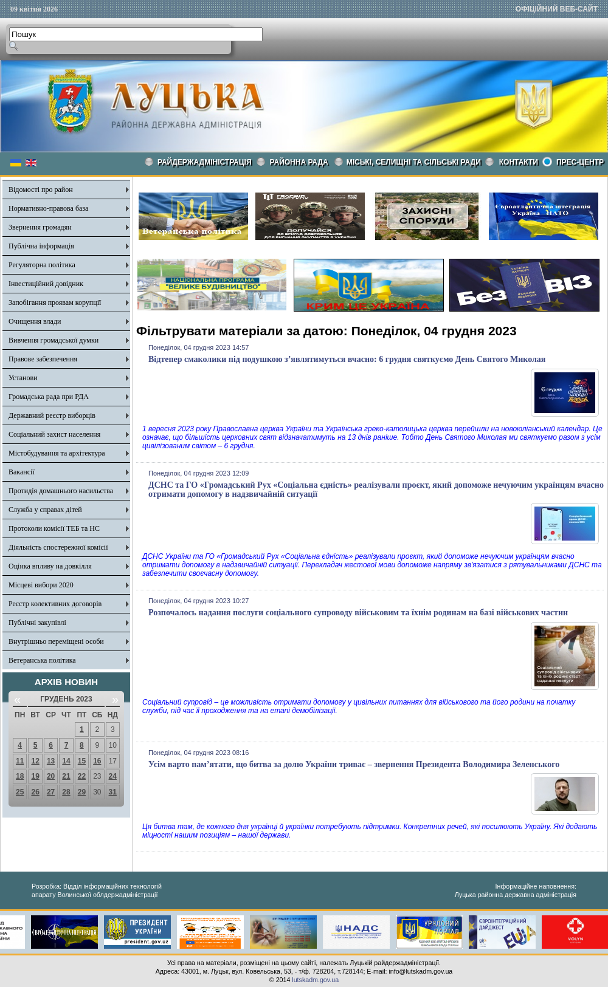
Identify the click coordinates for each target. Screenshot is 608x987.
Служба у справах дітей (45, 509)
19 (35, 776)
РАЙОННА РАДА (299, 162)
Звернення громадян (40, 227)
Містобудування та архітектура (57, 453)
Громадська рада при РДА (49, 396)
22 (82, 776)
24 (113, 776)
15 (82, 761)
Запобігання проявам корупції (55, 302)
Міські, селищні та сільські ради (414, 162)
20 (51, 776)
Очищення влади (35, 321)
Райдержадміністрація (204, 162)
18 (20, 776)
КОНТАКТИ (518, 162)
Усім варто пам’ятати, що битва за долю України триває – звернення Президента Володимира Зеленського (353, 764)
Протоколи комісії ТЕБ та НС (54, 528)
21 (66, 776)
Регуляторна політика (42, 265)
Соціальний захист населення (54, 434)
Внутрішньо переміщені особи (56, 641)
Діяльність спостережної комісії (58, 547)
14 (66, 761)
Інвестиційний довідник (46, 283)
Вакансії (22, 472)
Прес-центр (580, 162)
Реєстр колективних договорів (55, 603)
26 (35, 792)
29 (82, 792)
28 (66, 792)
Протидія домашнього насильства (61, 491)
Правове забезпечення (43, 359)
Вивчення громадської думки (53, 340)
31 (113, 792)
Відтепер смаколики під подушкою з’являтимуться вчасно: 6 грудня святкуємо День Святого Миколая (346, 359)
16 (97, 761)
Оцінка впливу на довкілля (50, 566)
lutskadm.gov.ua (315, 979)
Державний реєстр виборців (52, 415)
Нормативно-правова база (48, 208)
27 (51, 792)
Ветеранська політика (42, 660)
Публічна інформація (41, 246)
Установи (23, 378)
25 (20, 792)
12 (35, 761)
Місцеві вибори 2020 (41, 585)
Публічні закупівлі (37, 622)
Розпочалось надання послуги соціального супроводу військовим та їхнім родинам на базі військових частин (358, 612)
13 (51, 761)
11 (20, 761)
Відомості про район (41, 189)
